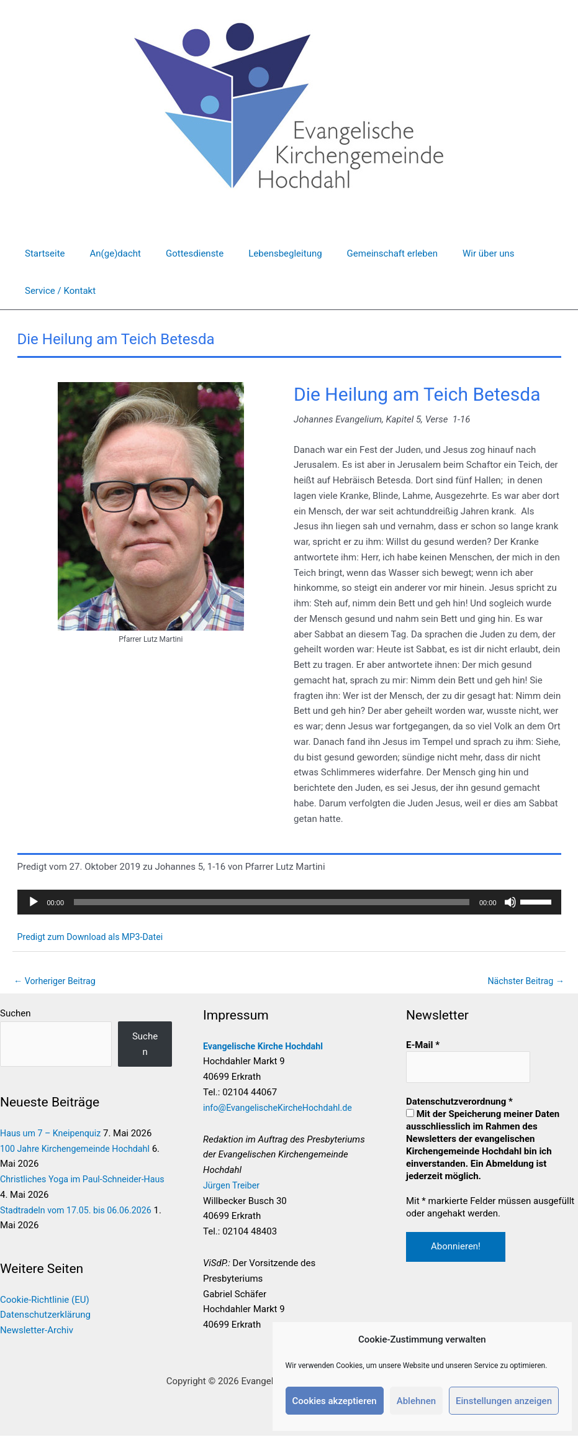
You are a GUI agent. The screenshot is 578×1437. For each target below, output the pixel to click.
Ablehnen (416, 1401)
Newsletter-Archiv (36, 1331)
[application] (289, 902)
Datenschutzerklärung (45, 1315)
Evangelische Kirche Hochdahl (272, 1046)
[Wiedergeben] (33, 902)
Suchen (15, 1014)
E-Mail (426, 1045)
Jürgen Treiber (238, 1186)
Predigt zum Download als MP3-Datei (94, 936)
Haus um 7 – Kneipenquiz (53, 1134)
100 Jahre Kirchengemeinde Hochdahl (79, 1149)
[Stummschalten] (510, 902)
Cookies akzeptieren (334, 1401)
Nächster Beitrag (524, 981)
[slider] (271, 902)
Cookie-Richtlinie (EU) (44, 1300)
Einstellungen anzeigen (504, 1401)
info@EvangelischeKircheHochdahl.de (287, 1108)
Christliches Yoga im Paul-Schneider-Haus (86, 1180)
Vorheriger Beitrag (57, 981)
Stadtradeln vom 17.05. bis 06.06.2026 (80, 1210)
